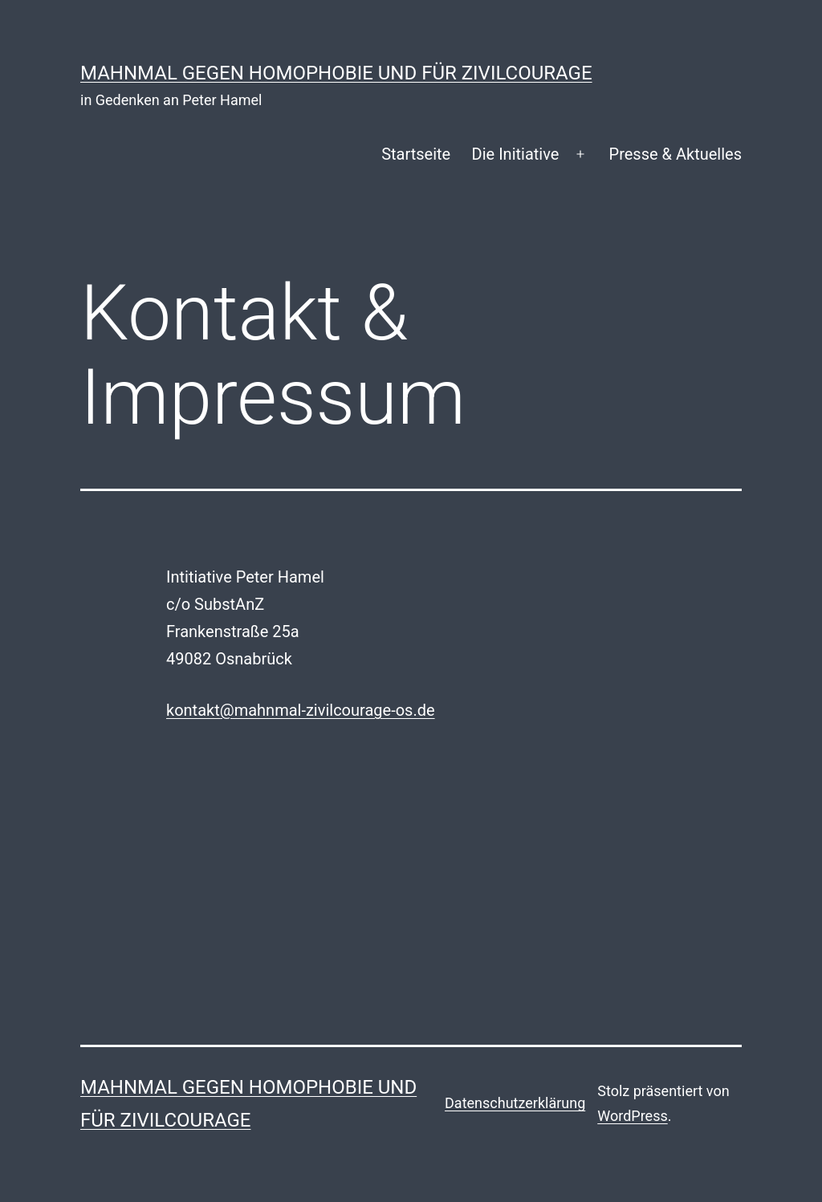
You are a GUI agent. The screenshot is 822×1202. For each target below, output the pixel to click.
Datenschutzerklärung (515, 1102)
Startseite (415, 154)
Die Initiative (516, 154)
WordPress (632, 1115)
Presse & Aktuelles (675, 154)
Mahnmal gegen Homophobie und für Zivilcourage (336, 73)
